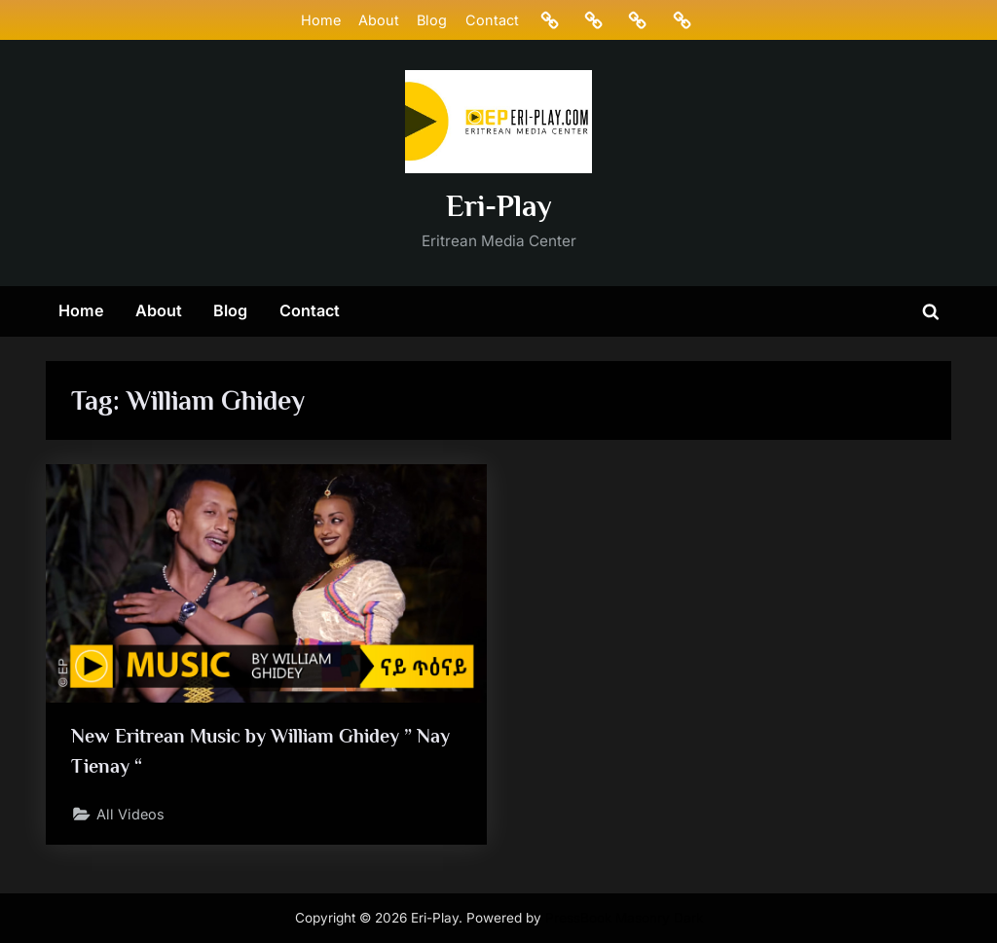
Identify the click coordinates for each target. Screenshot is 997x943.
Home (321, 20)
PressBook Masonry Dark (624, 917)
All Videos (130, 814)
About (378, 20)
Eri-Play (499, 206)
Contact (492, 20)
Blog (432, 20)
